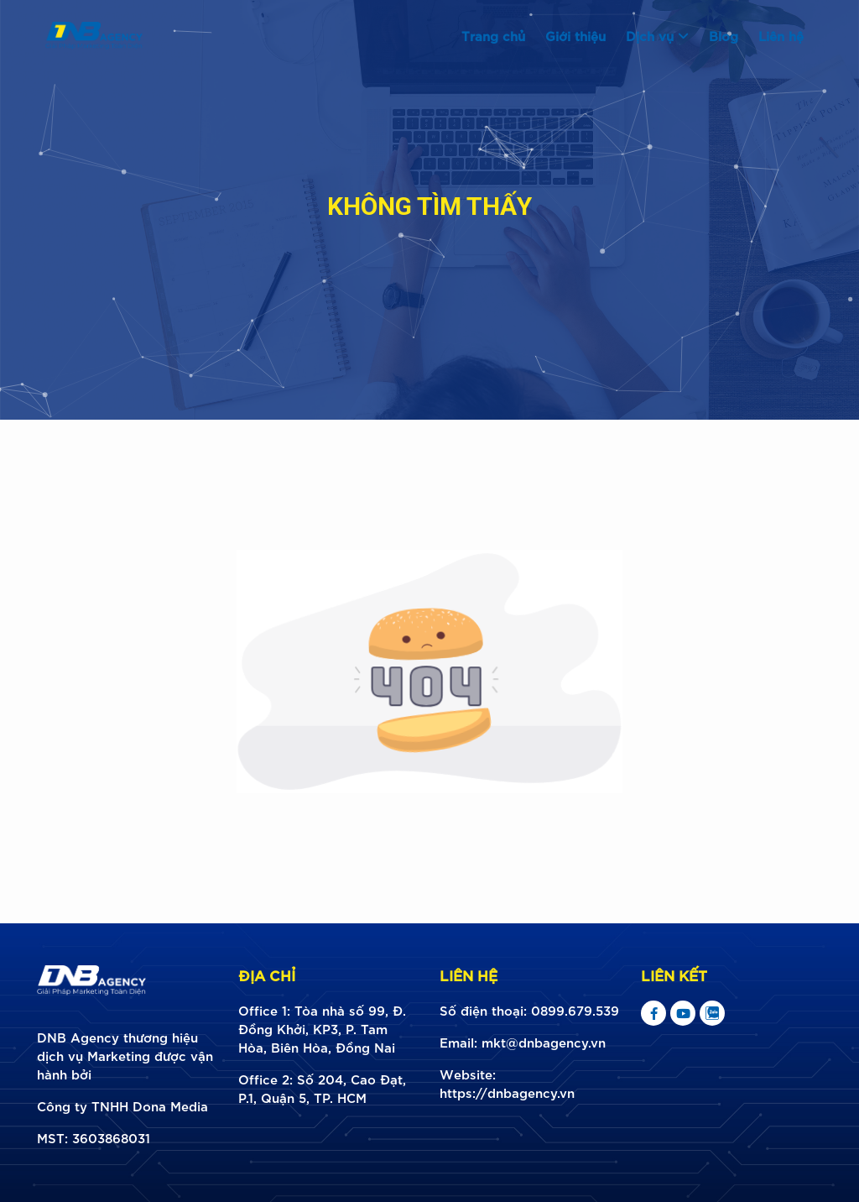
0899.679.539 (575, 1009)
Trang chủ (493, 35)
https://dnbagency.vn (507, 1092)
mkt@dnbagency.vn (544, 1041)
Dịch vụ (657, 35)
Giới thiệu (575, 35)
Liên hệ (781, 35)
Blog (723, 35)
